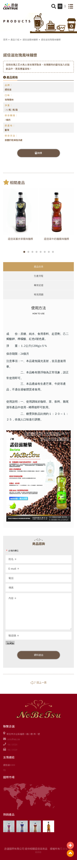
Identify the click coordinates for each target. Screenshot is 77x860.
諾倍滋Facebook (9, 765)
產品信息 (38, 266)
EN (65, 6)
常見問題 (38, 294)
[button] (24, 252)
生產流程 (38, 275)
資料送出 (38, 654)
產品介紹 (15, 39)
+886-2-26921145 (12, 744)
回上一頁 (38, 682)
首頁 (5, 39)
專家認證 (38, 285)
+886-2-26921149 (12, 749)
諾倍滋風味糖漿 (30, 39)
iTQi (4, 770)
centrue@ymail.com (13, 739)
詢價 (38, 153)
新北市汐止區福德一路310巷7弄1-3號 (23, 734)
